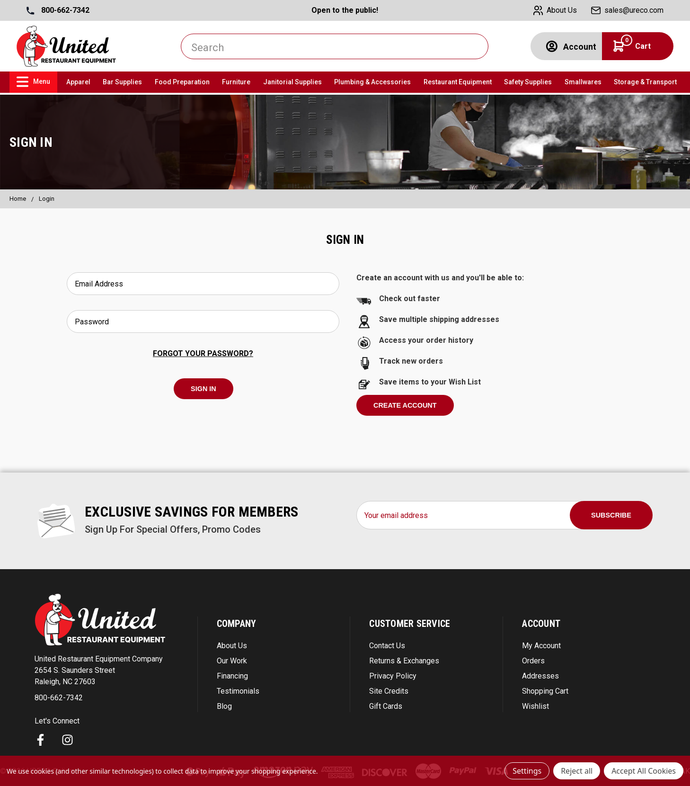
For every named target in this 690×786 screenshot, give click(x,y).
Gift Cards (385, 706)
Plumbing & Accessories (372, 82)
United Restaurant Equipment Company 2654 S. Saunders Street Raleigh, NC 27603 (99, 670)
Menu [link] (33, 82)
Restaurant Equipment (458, 82)
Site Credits (388, 691)
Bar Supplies (122, 82)
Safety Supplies (528, 82)
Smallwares (583, 82)
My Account (541, 645)
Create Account (405, 405)
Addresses (540, 675)
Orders (533, 660)
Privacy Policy (392, 675)
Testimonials (238, 691)
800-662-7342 (58, 10)
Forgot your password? (203, 353)
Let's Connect (57, 720)
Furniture (236, 82)
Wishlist (535, 706)
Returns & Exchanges (404, 660)
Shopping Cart (545, 691)
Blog (224, 706)
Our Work (232, 660)
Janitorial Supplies (292, 82)
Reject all (577, 771)
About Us (232, 645)
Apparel (78, 82)
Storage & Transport (645, 82)
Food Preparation (182, 82)
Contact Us (387, 645)
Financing (232, 675)
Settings (527, 771)
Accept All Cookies (643, 771)
